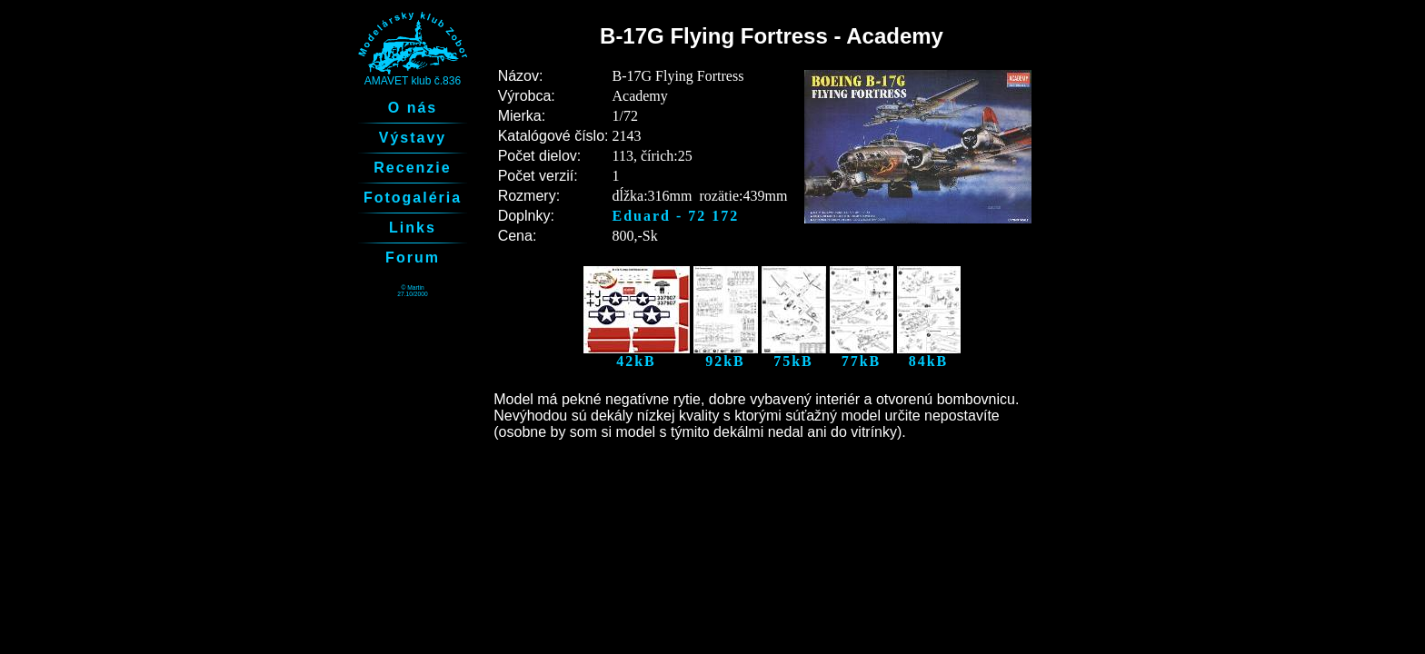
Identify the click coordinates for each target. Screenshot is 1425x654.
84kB (929, 355)
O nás (412, 107)
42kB (636, 355)
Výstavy (413, 137)
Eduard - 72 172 (676, 215)
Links (412, 227)
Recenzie (412, 167)
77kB (861, 355)
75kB (794, 355)
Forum (412, 257)
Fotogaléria (413, 197)
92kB (725, 355)
